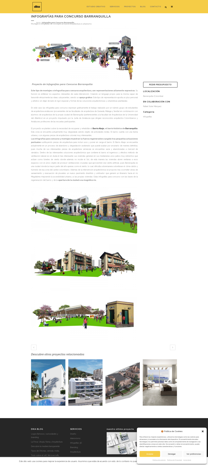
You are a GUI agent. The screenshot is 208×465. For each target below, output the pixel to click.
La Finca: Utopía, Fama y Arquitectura (46, 442)
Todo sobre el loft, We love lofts (45, 455)
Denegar (172, 454)
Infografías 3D (76, 443)
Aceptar (149, 454)
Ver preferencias (194, 454)
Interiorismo (75, 438)
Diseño (73, 434)
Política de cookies (159, 460)
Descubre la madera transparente (45, 446)
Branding (74, 447)
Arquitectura (75, 452)
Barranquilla (131, 128)
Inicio (38, 23)
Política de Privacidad (174, 460)
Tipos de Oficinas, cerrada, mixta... (45, 451)
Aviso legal (187, 460)
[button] (202, 431)
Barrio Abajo (98, 128)
